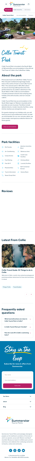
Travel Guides (17, 287)
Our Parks (6, 396)
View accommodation (9, 126)
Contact (30, 15)
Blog (4, 406)
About (5, 401)
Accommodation (21, 15)
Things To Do (6, 287)
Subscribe (17, 385)
